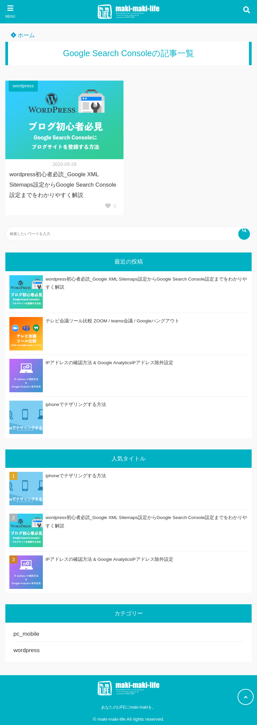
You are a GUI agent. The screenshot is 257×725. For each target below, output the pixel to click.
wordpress (23, 85)
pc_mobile (26, 634)
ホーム (23, 35)
